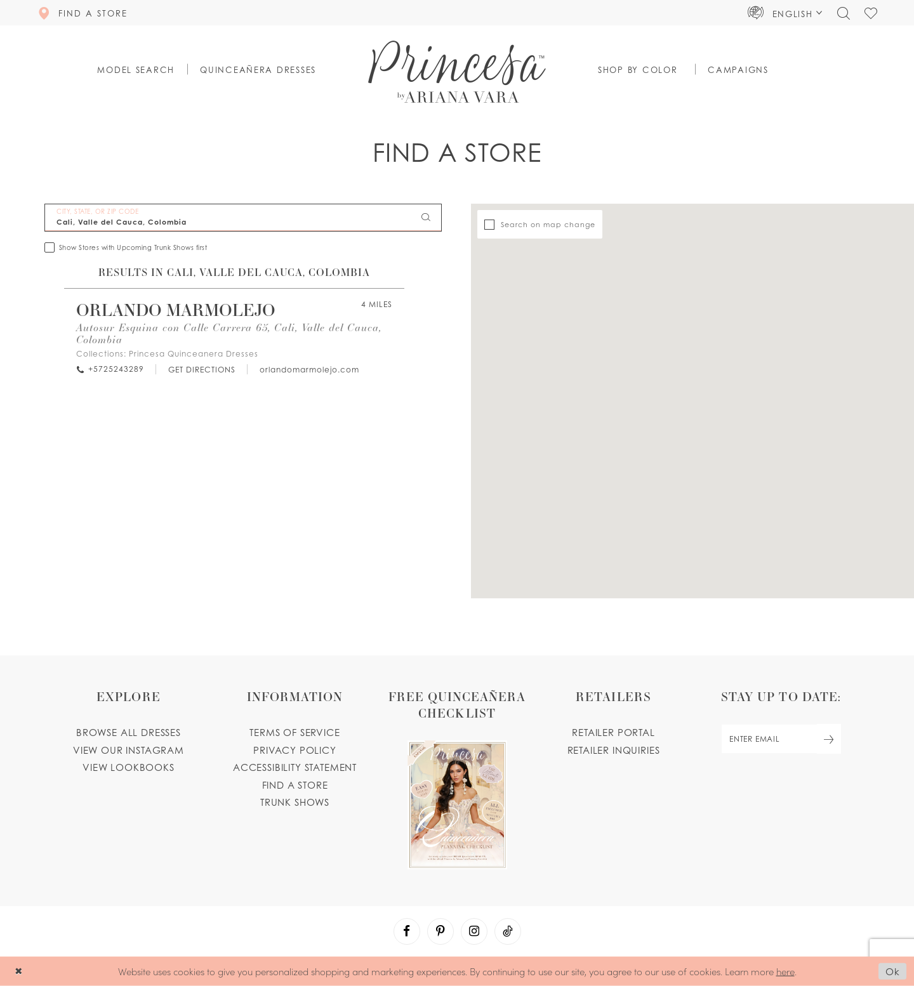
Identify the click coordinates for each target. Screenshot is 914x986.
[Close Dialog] (19, 971)
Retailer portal (613, 732)
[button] (785, 13)
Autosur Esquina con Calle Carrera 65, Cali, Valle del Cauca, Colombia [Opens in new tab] (228, 333)
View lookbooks (129, 767)
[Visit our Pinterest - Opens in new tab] (440, 931)
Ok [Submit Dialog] (892, 971)
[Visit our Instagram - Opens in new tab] (474, 931)
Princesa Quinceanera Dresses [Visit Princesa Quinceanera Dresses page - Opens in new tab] (193, 353)
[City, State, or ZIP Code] (243, 218)
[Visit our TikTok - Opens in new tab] (507, 931)
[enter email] (781, 739)
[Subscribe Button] (829, 739)
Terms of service (294, 732)
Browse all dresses (128, 732)
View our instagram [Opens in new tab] (128, 750)
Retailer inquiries (613, 750)
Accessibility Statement (295, 767)
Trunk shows (294, 802)
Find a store (295, 785)
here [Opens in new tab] (785, 970)
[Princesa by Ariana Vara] (457, 72)
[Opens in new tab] (201, 369)
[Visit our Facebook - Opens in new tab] (407, 931)
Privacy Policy (294, 750)
